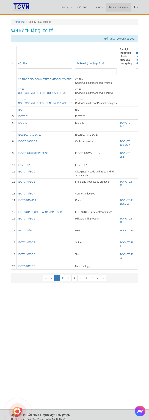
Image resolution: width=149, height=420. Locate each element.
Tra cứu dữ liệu (118, 7)
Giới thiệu (82, 7)
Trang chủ (19, 21)
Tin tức (98, 7)
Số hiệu (22, 63)
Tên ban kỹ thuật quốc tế (89, 63)
